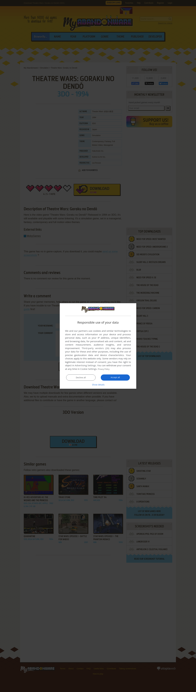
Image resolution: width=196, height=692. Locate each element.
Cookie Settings (88, 369)
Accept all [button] (115, 377)
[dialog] (98, 346)
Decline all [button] (81, 377)
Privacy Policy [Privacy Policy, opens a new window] (105, 369)
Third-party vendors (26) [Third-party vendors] (95, 348)
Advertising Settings (85, 365)
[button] (98, 384)
